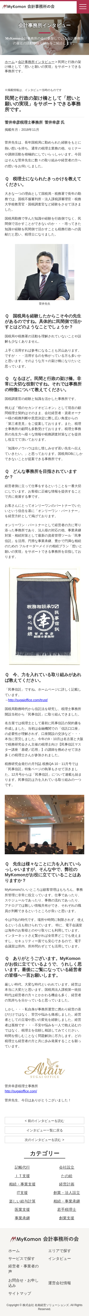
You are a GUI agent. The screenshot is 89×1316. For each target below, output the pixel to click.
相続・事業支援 (22, 1184)
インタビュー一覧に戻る (44, 1130)
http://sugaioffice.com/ (21, 1091)
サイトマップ (19, 1293)
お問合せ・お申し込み (23, 1283)
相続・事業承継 (66, 1201)
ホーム (10, 62)
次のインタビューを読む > (44, 1140)
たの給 (66, 1176)
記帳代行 (22, 1167)
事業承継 (22, 1218)
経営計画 (66, 1184)
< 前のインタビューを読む (44, 1121)
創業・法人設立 (66, 1193)
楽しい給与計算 (22, 1201)
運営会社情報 (59, 1283)
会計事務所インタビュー (36, 62)
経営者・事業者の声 (23, 1268)
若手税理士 (66, 1209)
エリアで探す (59, 1251)
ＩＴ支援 (22, 1176)
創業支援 (66, 1218)
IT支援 (22, 1193)
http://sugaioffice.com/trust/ (28, 700)
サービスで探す (21, 1259)
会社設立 (66, 1167)
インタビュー (59, 1259)
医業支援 (22, 1209)
